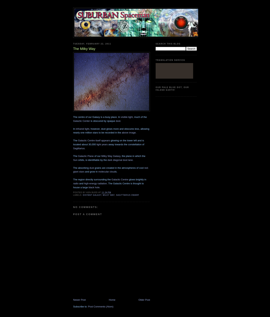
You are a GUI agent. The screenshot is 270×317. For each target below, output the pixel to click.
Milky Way (109, 195)
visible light (127, 117)
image (132, 132)
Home (112, 299)
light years (102, 144)
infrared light (82, 128)
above (125, 132)
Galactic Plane (86, 156)
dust (118, 121)
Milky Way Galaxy (110, 156)
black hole (94, 187)
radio (76, 183)
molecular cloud (106, 171)
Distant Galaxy (92, 195)
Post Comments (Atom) (100, 306)
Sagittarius (79, 148)
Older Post (144, 299)
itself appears (102, 140)
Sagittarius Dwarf (127, 195)
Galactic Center (81, 121)
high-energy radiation (95, 183)
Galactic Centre (86, 140)
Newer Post (79, 299)
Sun (75, 160)
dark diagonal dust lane (120, 160)
